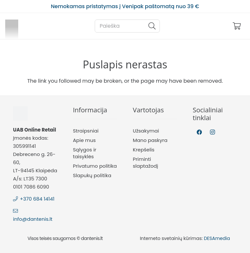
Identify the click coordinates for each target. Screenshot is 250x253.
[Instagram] (212, 132)
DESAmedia (217, 238)
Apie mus (84, 140)
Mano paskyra (150, 140)
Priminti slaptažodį (145, 162)
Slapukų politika (92, 175)
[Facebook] (199, 132)
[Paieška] (127, 26)
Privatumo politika (95, 165)
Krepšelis (143, 149)
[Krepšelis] (237, 26)
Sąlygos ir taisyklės (84, 153)
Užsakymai (146, 130)
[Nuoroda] (11, 26)
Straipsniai (86, 130)
